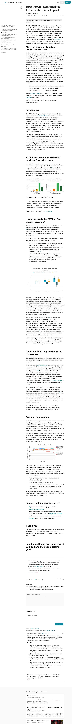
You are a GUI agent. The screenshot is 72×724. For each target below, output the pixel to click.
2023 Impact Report (42, 365)
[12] (59, 392)
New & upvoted (35, 628)
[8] (49, 317)
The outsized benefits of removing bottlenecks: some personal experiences (41, 707)
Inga (33, 13)
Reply (28, 679)
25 (35, 697)
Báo (35, 13)
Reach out (31, 518)
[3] (51, 167)
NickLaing (22, 720)
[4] (26, 229)
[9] (39, 330)
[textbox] (44, 618)
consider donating (35, 93)
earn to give (57, 39)
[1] (37, 37)
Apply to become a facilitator (37, 509)
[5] (44, 240)
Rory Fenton (22, 709)
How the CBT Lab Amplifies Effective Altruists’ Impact (8, 26)
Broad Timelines (24, 696)
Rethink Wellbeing (43, 115)
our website (48, 211)
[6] (55, 245)
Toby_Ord (22, 697)
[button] (36, 579)
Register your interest (35, 507)
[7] (40, 251)
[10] (38, 370)
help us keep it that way (55, 513)
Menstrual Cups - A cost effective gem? (31, 719)
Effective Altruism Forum (13, 2)
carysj (29, 13)
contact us (29, 97)
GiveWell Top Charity (57, 380)
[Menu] (2, 2)
